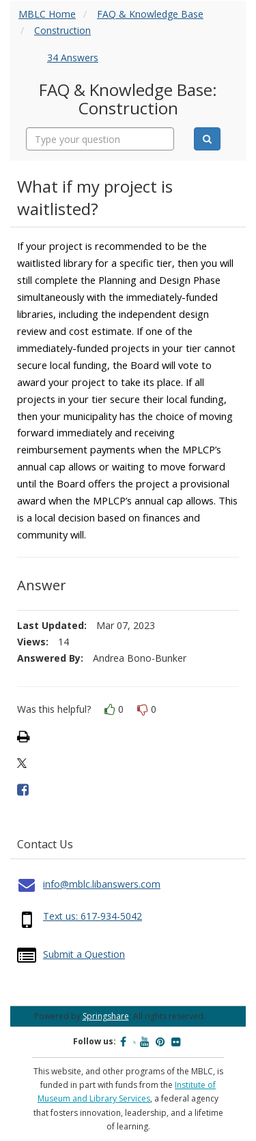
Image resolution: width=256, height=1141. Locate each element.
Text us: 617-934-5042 (92, 916)
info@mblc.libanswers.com (101, 884)
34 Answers (72, 57)
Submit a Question (84, 954)
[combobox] (100, 138)
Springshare (106, 1016)
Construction (62, 30)
